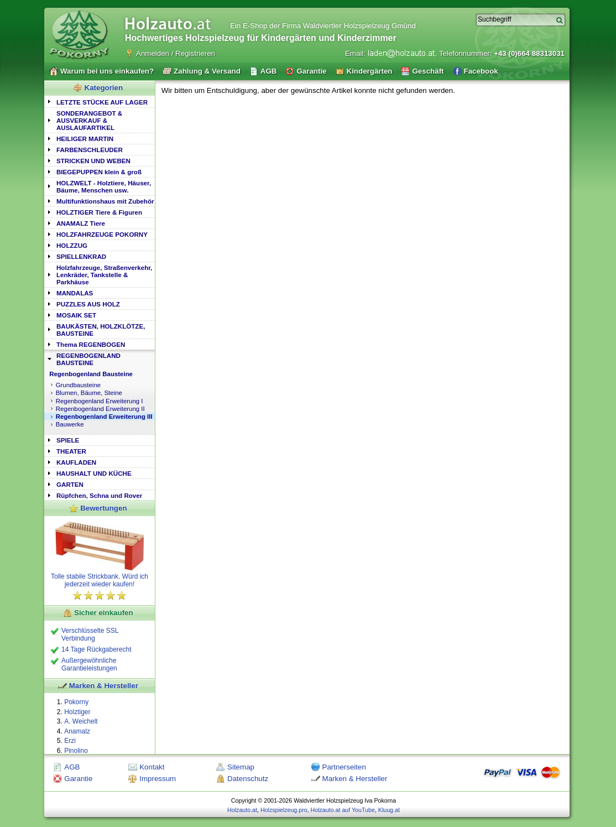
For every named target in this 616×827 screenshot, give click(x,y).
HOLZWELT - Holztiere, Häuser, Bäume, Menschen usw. (103, 186)
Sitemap (240, 767)
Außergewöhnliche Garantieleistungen (89, 664)
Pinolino (76, 751)
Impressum (157, 778)
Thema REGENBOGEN (90, 344)
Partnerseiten (344, 767)
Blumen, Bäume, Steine (89, 392)
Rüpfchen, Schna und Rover (99, 495)
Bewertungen (103, 508)
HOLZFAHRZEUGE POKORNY (102, 234)
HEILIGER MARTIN (84, 138)
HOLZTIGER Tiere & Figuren (99, 212)
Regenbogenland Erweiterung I (99, 401)
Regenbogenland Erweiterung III (104, 416)
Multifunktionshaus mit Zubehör (105, 201)
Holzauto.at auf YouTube (343, 810)
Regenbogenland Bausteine (91, 374)
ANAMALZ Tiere (80, 223)
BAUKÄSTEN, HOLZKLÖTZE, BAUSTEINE (100, 330)
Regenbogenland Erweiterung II (100, 408)
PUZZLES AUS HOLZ (88, 304)
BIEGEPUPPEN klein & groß (99, 171)
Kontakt (151, 767)
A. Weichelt (80, 721)
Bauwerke (70, 424)
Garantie (78, 778)
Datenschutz (247, 778)
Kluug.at (389, 810)
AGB (72, 767)
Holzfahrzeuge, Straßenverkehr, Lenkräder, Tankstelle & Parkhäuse (104, 274)
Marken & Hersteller (103, 686)
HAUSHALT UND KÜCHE (94, 473)
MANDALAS (74, 293)
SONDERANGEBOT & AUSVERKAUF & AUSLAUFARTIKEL (89, 120)
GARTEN (69, 484)
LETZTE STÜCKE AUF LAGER (102, 102)
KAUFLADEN (76, 462)
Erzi (70, 741)
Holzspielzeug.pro (283, 810)
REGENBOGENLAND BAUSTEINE (88, 359)
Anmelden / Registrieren (175, 53)
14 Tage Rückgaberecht (96, 649)
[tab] (99, 101)
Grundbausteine (78, 385)
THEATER (71, 451)
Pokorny (76, 702)
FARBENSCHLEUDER (89, 149)
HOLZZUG (71, 245)
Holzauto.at (242, 810)
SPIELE (67, 440)
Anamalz (77, 731)
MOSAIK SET (76, 315)
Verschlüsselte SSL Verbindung (89, 634)
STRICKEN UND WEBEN (93, 160)
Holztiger (77, 712)
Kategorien (104, 88)
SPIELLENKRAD (81, 256)
